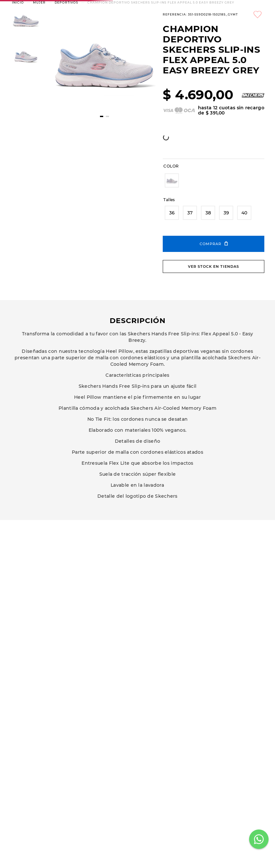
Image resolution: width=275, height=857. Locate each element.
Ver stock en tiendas (213, 326)
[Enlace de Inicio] (18, 62)
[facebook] (79, 224)
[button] (172, 240)
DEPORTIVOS (66, 62)
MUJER (39, 62)
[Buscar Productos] (205, 29)
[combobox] (120, 29)
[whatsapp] (93, 224)
